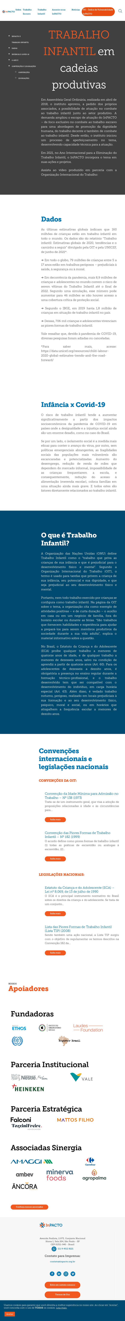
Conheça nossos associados (29, 1207)
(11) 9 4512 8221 (62, 1248)
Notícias (76, 10)
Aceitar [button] (9, 1314)
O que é (15, 60)
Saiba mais (55, 820)
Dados (14, 48)
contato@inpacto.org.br (62, 1261)
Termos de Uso (62, 1295)
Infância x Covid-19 (20, 54)
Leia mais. (61, 1308)
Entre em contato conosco (62, 1285)
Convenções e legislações (24, 66)
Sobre (18, 10)
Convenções (24, 72)
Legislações (23, 78)
